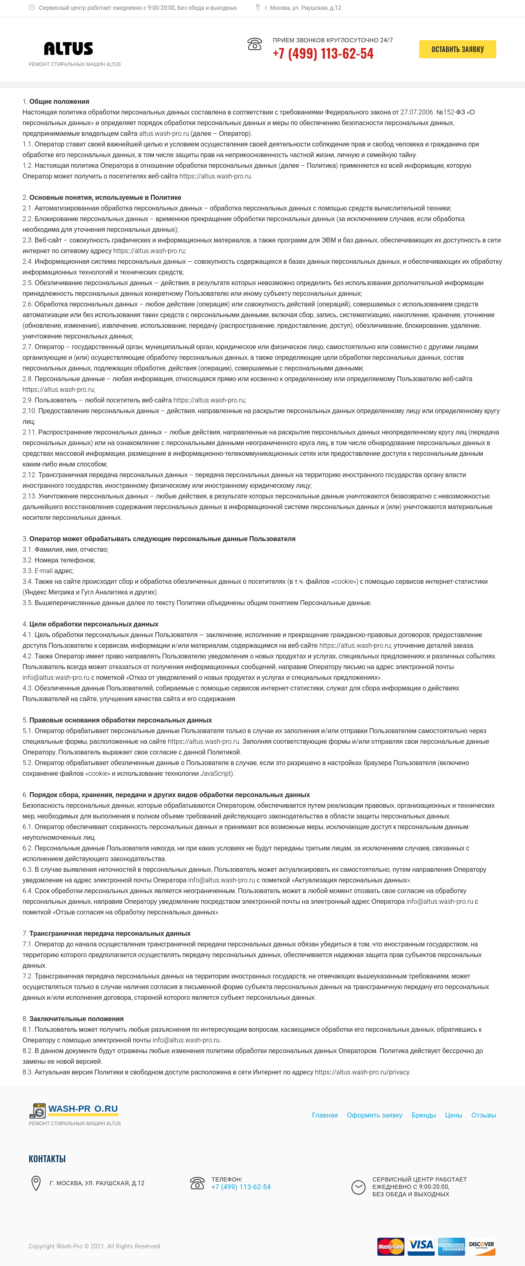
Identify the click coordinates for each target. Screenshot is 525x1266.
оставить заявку (457, 49)
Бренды (424, 1115)
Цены (453, 1115)
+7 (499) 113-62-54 (323, 52)
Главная (325, 1115)
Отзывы (484, 1115)
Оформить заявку (375, 1115)
